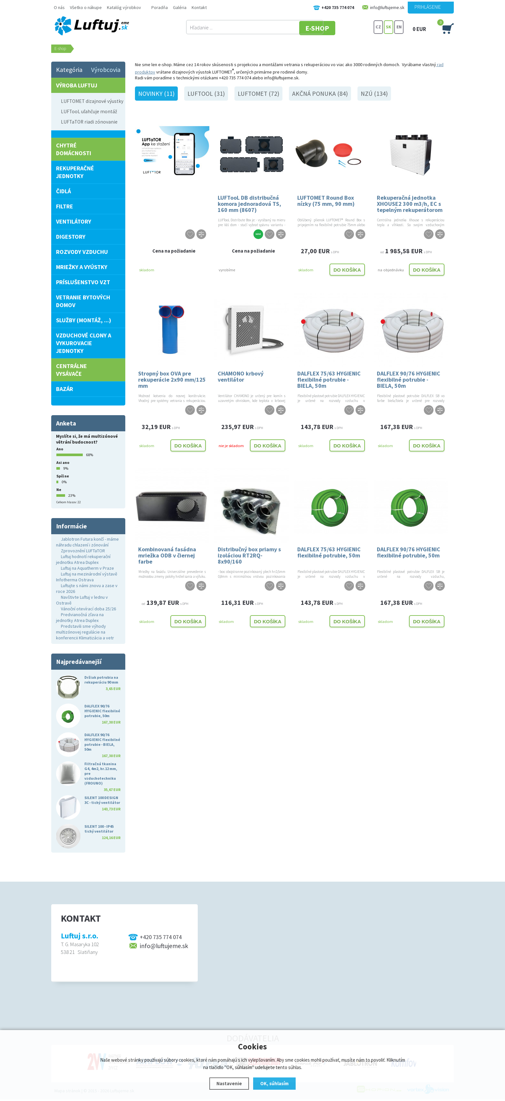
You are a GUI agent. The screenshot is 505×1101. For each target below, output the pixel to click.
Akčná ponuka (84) (320, 93)
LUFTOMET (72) (258, 93)
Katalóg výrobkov (124, 7)
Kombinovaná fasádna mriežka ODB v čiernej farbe (167, 555)
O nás (59, 7)
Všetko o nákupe (86, 7)
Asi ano (62, 462)
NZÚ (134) (374, 93)
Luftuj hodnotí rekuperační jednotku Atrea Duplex (83, 559)
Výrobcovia (105, 70)
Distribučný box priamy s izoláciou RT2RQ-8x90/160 (249, 555)
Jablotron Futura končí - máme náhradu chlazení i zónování (87, 542)
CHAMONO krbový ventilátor (240, 376)
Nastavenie (229, 1083)
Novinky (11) (156, 93)
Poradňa (159, 7)
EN (399, 27)
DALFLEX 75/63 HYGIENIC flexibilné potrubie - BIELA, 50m (329, 379)
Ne (58, 489)
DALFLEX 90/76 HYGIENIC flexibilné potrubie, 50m (408, 552)
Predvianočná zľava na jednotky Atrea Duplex (80, 617)
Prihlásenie (427, 7)
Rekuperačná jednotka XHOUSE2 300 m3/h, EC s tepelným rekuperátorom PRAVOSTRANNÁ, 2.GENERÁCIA (410, 203)
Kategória (69, 70)
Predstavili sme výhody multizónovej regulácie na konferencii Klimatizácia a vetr (85, 632)
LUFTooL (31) (206, 93)
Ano (59, 448)
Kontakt (199, 7)
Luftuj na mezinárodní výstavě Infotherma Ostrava (86, 577)
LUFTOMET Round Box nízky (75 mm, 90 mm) (326, 200)
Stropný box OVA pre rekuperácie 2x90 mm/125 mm (172, 379)
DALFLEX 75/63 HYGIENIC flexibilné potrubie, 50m (329, 552)
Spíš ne (62, 476)
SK (388, 27)
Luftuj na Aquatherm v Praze (87, 568)
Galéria (179, 7)
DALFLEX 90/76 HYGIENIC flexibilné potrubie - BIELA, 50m (408, 379)
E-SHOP (349, 27)
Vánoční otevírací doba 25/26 (88, 609)
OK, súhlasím (274, 1083)
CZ (378, 27)
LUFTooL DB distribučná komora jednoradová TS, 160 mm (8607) (249, 203)
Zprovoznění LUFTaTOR (83, 551)
